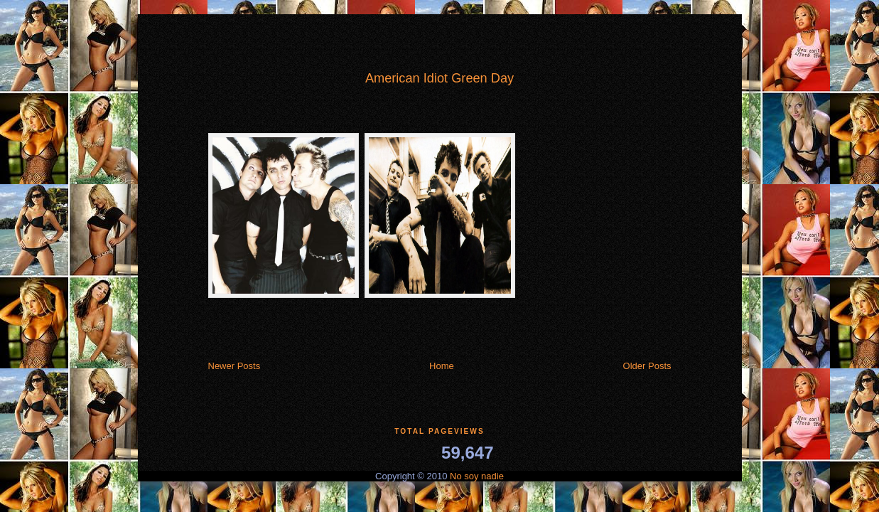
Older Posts (647, 366)
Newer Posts (234, 366)
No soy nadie (477, 476)
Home (441, 366)
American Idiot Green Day (439, 78)
